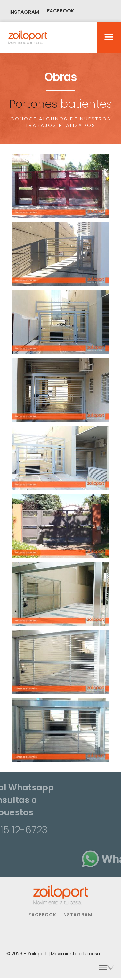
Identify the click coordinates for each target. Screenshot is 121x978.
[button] (109, 37)
